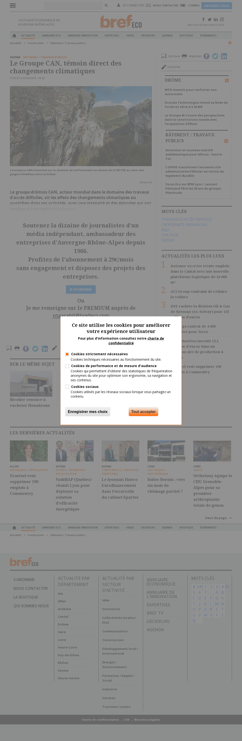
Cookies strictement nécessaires (99, 354)
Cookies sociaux (85, 386)
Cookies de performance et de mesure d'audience (114, 366)
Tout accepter (143, 412)
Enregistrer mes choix (88, 412)
